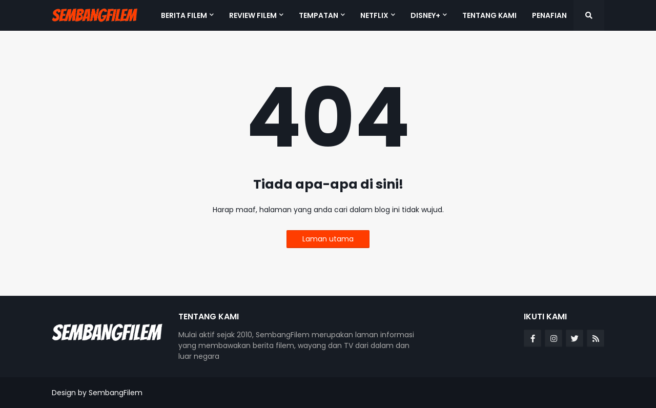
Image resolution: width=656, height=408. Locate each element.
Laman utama (328, 239)
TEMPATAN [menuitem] (318, 15)
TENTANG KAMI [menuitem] (489, 15)
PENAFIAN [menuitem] (549, 15)
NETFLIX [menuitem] (374, 15)
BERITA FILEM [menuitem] (184, 15)
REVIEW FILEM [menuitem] (253, 15)
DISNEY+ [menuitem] (425, 15)
